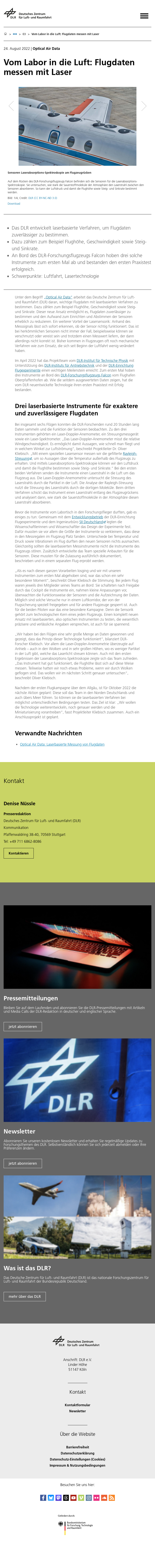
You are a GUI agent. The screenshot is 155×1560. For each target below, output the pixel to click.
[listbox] (15, 33)
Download (14, 203)
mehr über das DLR (25, 1296)
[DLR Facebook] (43, 1499)
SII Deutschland (91, 522)
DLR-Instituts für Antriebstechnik (69, 365)
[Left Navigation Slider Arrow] (13, 106)
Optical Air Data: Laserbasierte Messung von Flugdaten (62, 744)
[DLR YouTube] (73, 1499)
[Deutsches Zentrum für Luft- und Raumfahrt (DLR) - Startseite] (29, 15)
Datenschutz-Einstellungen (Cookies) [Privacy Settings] (77, 1459)
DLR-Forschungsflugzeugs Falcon (86, 375)
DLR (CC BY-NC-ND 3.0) (42, 198)
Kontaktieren (19, 853)
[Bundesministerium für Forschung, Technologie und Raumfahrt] (77, 1538)
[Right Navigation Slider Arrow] (143, 106)
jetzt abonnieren (23, 1026)
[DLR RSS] (112, 1499)
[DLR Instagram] (89, 1499)
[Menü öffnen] (144, 14)
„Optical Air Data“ (58, 297)
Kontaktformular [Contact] (77, 1405)
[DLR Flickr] (96, 1499)
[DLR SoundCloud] (104, 1499)
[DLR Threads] (66, 1499)
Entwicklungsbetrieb (87, 517)
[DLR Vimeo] (81, 1499)
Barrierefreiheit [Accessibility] (77, 1447)
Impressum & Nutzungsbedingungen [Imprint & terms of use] (77, 1465)
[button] (77, 148)
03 (24, 34)
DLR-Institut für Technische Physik (102, 360)
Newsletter (77, 1411)
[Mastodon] (59, 1499)
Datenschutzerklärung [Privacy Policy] (77, 1453)
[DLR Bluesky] (51, 1499)
